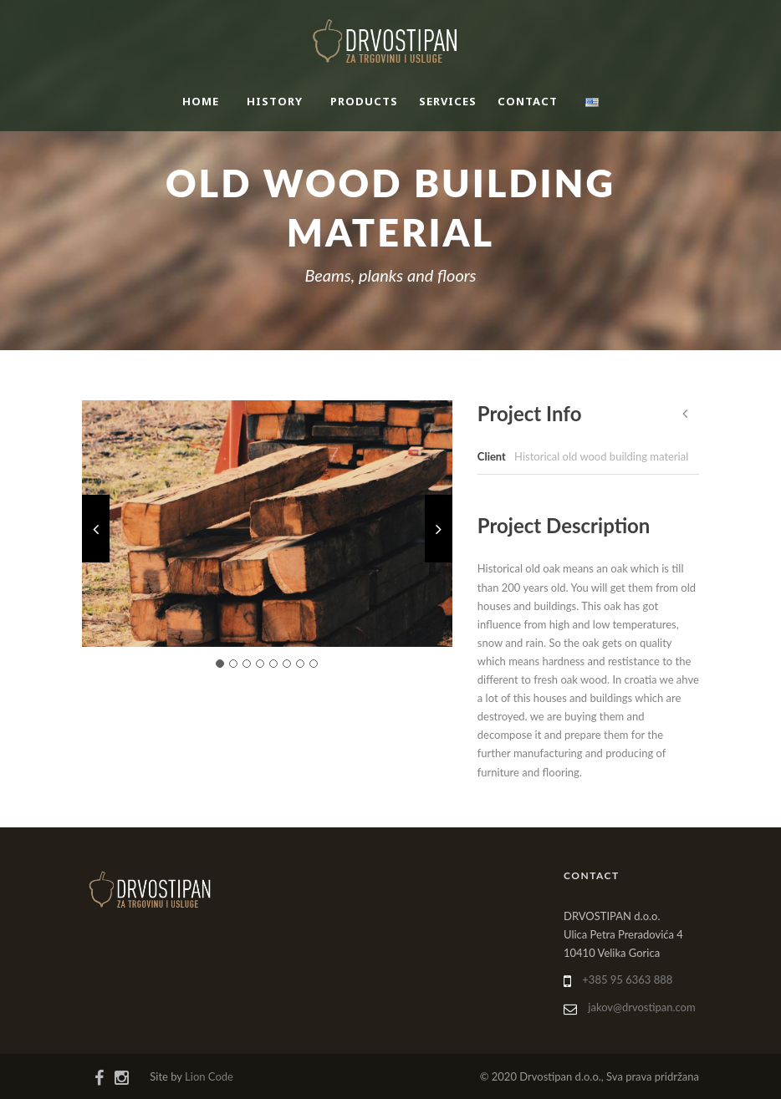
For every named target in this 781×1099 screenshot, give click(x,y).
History (275, 101)
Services (448, 101)
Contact (528, 101)
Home (200, 101)
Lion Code (209, 1076)
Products (364, 101)
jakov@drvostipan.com (641, 1007)
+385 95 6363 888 (627, 979)
